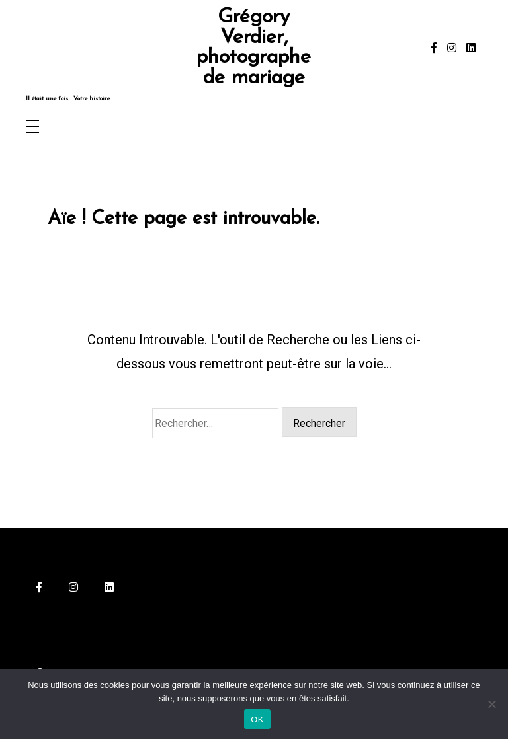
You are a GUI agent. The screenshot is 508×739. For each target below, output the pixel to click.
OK (257, 719)
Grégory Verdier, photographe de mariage (253, 48)
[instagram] (451, 48)
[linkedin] (471, 48)
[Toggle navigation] (32, 127)
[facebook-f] (434, 48)
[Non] (491, 704)
